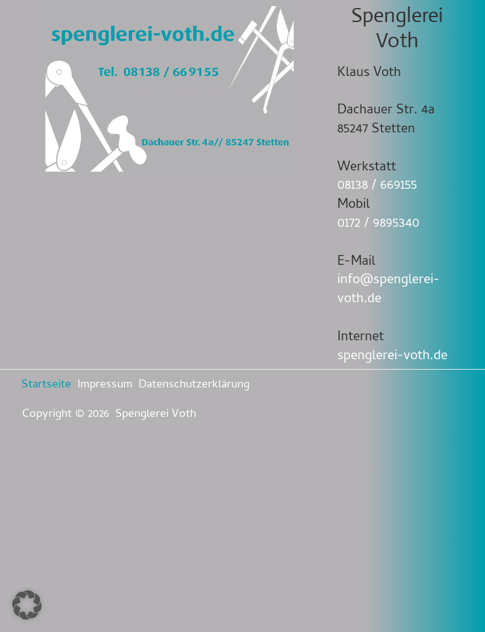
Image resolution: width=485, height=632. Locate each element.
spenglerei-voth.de (392, 357)
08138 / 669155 (377, 186)
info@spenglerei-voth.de (388, 290)
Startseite (46, 385)
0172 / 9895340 (378, 224)
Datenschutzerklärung (194, 385)
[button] (27, 605)
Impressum (104, 385)
